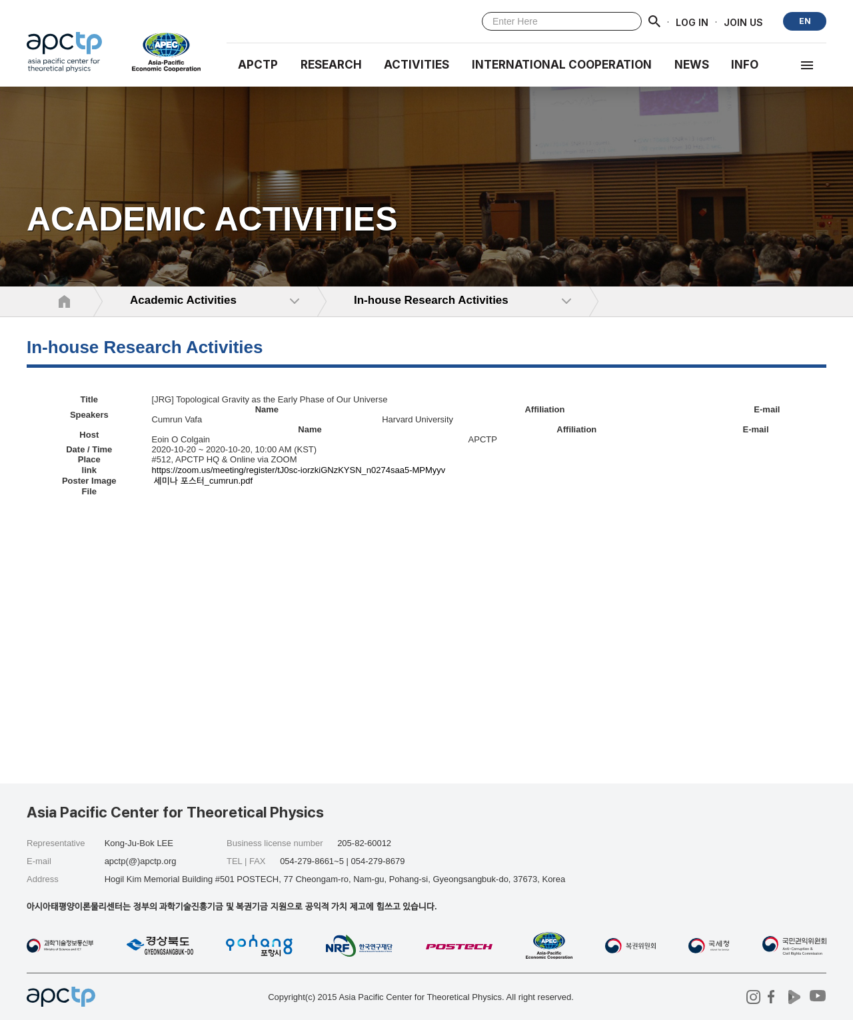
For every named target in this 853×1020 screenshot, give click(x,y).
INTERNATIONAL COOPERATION (562, 64)
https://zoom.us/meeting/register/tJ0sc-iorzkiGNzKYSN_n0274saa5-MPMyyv (299, 470)
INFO (744, 64)
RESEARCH (331, 64)
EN (805, 21)
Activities (416, 64)
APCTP (258, 64)
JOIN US (743, 21)
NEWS (691, 64)
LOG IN (692, 21)
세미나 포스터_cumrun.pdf (203, 481)
